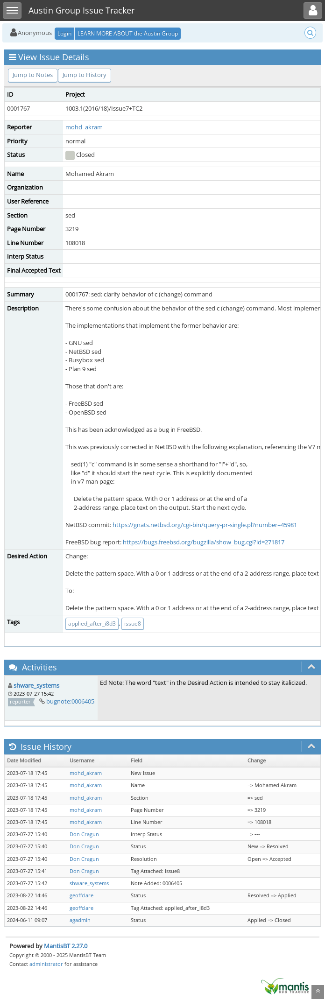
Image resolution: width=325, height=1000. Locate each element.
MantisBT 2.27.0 (65, 946)
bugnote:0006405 (70, 701)
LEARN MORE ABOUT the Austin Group (128, 33)
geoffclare (81, 895)
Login (64, 33)
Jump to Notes (33, 74)
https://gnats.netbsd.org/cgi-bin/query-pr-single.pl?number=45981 (205, 525)
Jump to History (84, 74)
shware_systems (36, 685)
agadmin (80, 920)
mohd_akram (84, 127)
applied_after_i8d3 (92, 623)
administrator (46, 963)
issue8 (132, 623)
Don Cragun (84, 834)
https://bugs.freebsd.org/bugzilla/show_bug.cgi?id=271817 (203, 542)
